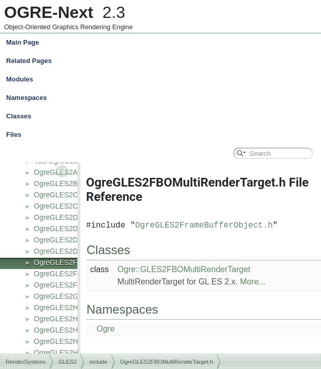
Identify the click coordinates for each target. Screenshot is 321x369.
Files (162, 135)
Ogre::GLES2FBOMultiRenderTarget (183, 269)
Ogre (105, 328)
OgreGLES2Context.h (68, 206)
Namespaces (162, 98)
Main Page (22, 42)
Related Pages (29, 61)
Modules (19, 79)
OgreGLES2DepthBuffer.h (75, 228)
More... (253, 281)
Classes (162, 116)
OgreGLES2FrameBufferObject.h (204, 225)
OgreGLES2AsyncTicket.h (75, 172)
